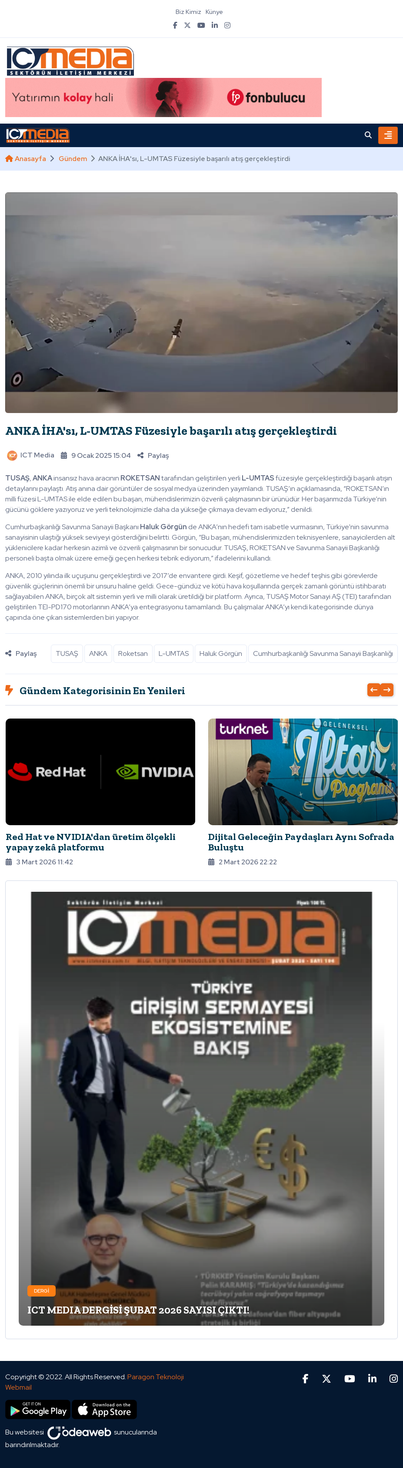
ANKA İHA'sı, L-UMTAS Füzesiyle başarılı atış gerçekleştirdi (171, 430)
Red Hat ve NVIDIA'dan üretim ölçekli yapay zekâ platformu (91, 842)
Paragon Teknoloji (155, 1376)
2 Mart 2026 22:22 (242, 862)
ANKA (98, 653)
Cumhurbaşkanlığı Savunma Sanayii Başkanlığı (323, 653)
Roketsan (133, 653)
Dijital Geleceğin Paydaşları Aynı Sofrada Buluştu (301, 842)
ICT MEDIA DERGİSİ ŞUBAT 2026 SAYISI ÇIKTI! (138, 1309)
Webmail (18, 1387)
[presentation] (373, 689)
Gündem (73, 158)
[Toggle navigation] (388, 135)
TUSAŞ (67, 653)
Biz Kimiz (188, 12)
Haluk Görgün (221, 653)
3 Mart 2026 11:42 (39, 862)
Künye (214, 12)
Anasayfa (25, 158)
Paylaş (153, 455)
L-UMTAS (174, 653)
